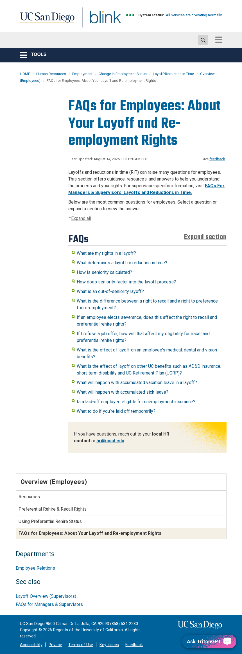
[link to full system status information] (130, 15)
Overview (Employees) (54, 481)
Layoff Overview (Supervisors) (46, 596)
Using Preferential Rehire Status (50, 521)
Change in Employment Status (123, 74)
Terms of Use (80, 644)
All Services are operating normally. (194, 15)
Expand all (81, 218)
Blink (100, 21)
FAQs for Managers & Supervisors (49, 604)
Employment (82, 74)
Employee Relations (35, 568)
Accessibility (31, 644)
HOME (25, 74)
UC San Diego (45, 21)
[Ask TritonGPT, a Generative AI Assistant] (209, 641)
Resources (29, 496)
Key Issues (109, 644)
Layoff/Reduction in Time (173, 74)
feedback (217, 159)
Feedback (134, 644)
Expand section (205, 237)
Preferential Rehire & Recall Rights (53, 509)
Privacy (55, 644)
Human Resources (51, 74)
